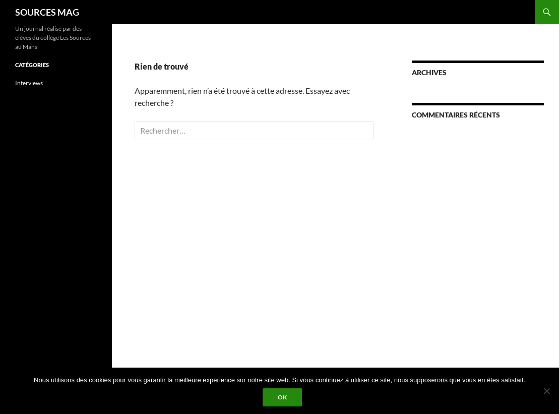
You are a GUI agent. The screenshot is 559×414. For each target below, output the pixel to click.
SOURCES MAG (47, 12)
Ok (282, 397)
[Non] (546, 391)
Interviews (29, 83)
